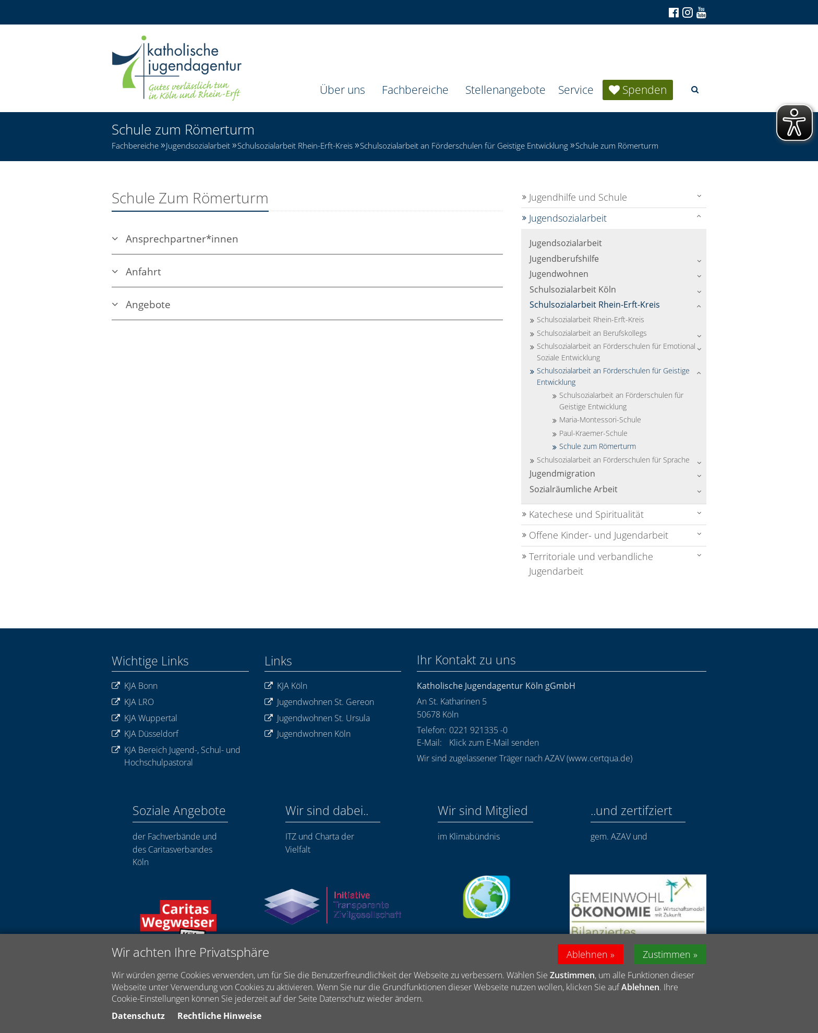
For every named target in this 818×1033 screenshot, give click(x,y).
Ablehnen (587, 956)
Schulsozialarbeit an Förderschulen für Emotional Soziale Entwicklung (616, 351)
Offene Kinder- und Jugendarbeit (598, 535)
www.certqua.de (599, 758)
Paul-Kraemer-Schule (593, 433)
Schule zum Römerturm (616, 145)
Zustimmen (667, 956)
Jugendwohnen (559, 273)
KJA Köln (285, 685)
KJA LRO (133, 702)
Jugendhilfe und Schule (578, 197)
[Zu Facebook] (673, 12)
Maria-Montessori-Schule (600, 419)
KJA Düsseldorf (145, 733)
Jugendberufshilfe (564, 258)
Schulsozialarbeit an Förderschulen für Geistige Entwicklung (464, 145)
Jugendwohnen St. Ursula (317, 718)
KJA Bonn (135, 685)
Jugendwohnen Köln (307, 733)
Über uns (342, 89)
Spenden (644, 89)
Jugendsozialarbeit (198, 145)
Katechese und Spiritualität (586, 514)
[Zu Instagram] (687, 12)
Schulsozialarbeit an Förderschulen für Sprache (613, 460)
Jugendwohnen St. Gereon (319, 702)
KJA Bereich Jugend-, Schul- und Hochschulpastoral (176, 756)
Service (576, 89)
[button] (694, 89)
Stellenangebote (505, 89)
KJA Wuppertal (144, 718)
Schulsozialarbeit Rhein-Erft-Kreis (295, 145)
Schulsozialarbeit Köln (573, 289)
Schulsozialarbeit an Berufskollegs (592, 333)
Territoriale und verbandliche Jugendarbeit (591, 563)
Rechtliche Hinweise (219, 1017)
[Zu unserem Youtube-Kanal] (700, 12)
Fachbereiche (415, 89)
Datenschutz (138, 1017)
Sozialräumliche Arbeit (574, 489)
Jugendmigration (562, 473)
